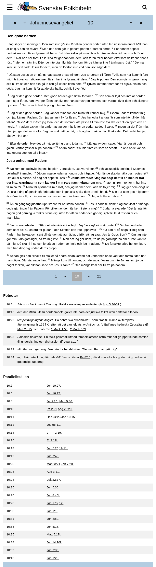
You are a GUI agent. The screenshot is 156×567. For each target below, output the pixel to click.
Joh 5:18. (53, 526)
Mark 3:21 (53, 464)
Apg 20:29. (65, 409)
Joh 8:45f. (53, 495)
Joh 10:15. (68, 417)
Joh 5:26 (52, 448)
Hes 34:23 (54, 417)
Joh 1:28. (53, 558)
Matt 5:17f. (54, 534)
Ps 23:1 (52, 409)
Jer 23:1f (52, 401)
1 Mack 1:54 (59, 329)
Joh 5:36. (53, 487)
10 (77, 276)
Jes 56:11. (54, 424)
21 (98, 276)
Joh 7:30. (53, 550)
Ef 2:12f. (52, 440)
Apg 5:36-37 (111, 304)
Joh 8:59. (53, 518)
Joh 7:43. (53, 456)
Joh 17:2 (52, 503)
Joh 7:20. (67, 464)
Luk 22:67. (54, 479)
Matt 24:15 (24, 329)
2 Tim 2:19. (54, 432)
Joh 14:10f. (54, 542)
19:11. (63, 448)
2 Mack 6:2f (78, 329)
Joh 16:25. (54, 393)
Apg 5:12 (70, 341)
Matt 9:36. (66, 401)
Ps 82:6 (85, 357)
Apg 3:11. (53, 471)
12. (61, 503)
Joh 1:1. (52, 511)
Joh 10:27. (54, 385)
